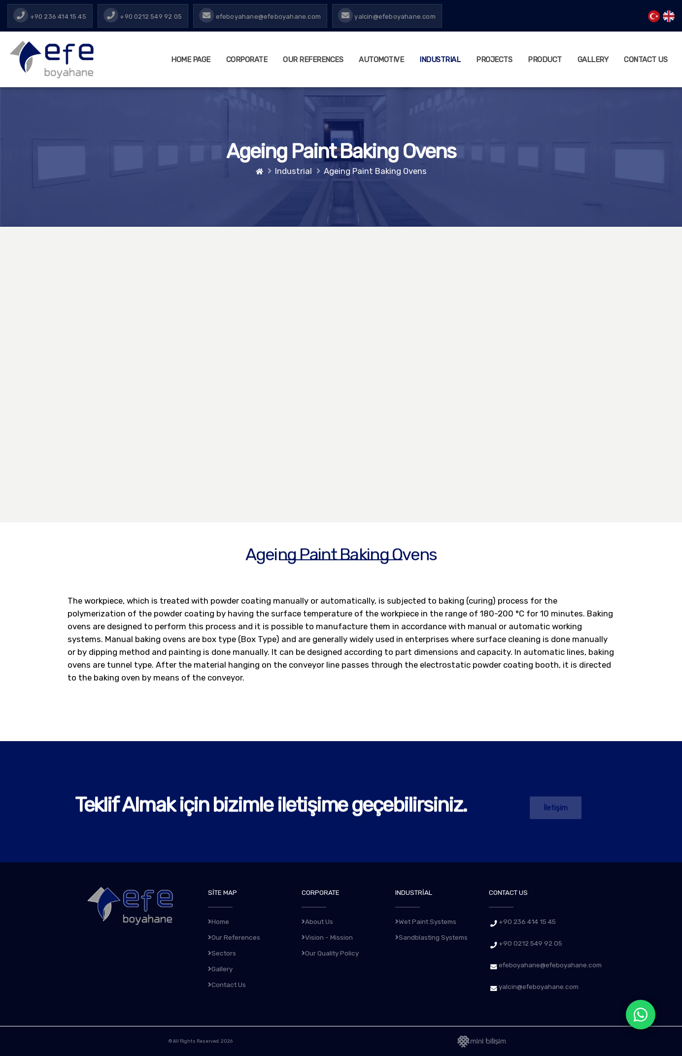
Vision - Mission (327, 937)
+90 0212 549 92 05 (530, 943)
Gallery (220, 969)
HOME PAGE (190, 59)
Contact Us (227, 984)
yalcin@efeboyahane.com (539, 986)
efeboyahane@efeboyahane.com (550, 965)
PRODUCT (545, 59)
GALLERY (593, 59)
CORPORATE (247, 59)
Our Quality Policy (330, 953)
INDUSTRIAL (439, 59)
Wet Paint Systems (425, 921)
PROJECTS (494, 59)
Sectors (222, 953)
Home (218, 921)
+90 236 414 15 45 (527, 921)
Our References (313, 59)
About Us (317, 921)
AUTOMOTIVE (381, 59)
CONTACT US (645, 59)
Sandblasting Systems (431, 937)
